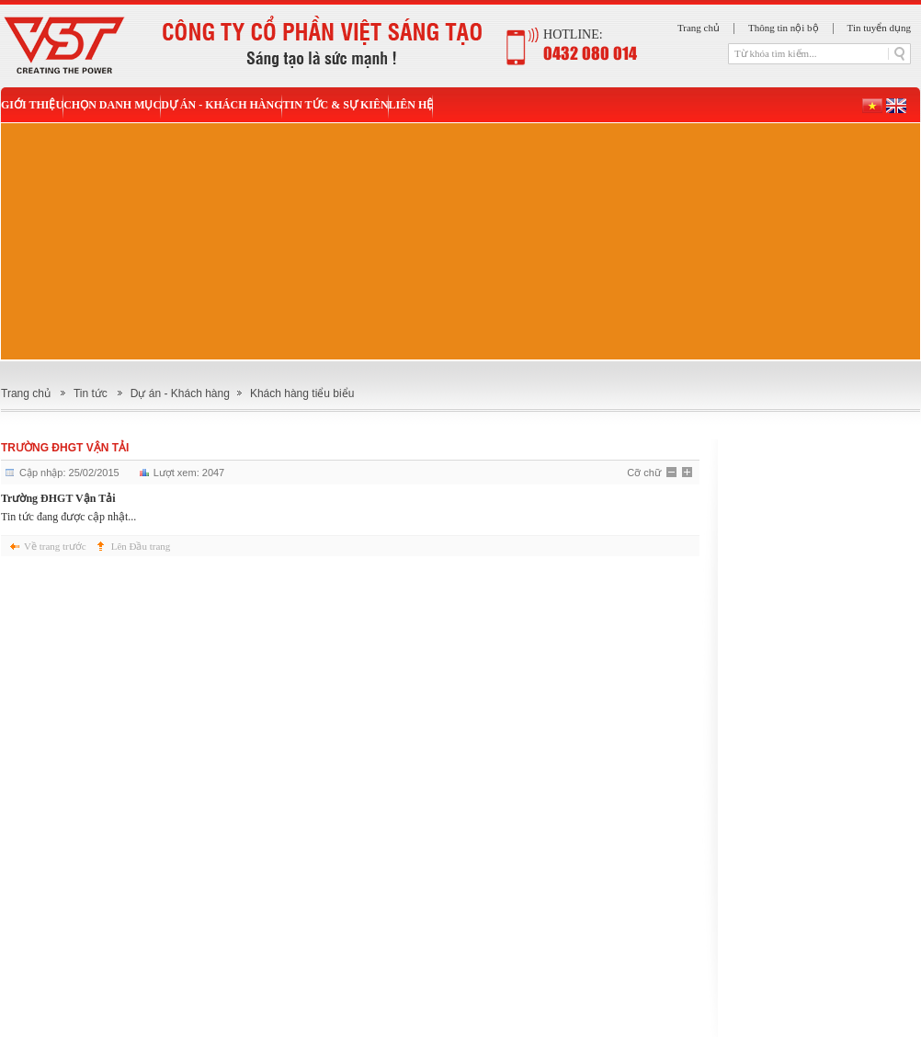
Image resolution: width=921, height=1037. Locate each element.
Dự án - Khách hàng (221, 104)
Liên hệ (411, 104)
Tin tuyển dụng (879, 27)
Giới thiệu (32, 104)
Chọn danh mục (112, 104)
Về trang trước (55, 546)
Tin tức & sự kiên (335, 104)
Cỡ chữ (644, 472)
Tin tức (91, 393)
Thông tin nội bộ (783, 27)
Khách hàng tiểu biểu (302, 393)
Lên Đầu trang (141, 546)
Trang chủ (698, 27)
